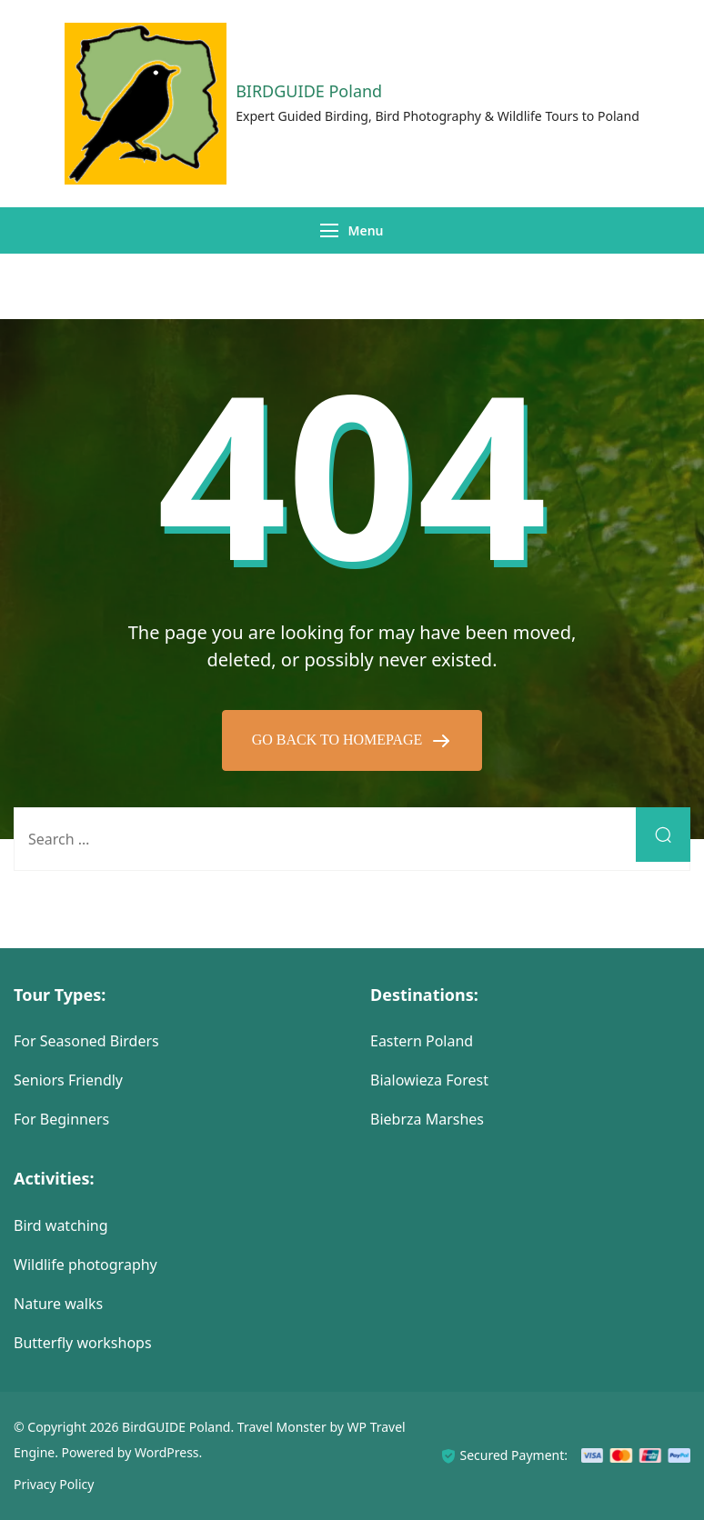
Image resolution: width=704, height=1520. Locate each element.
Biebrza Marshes (427, 1119)
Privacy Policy (54, 1484)
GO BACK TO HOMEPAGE (339, 739)
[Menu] (329, 230)
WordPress (167, 1452)
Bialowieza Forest (429, 1080)
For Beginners (61, 1119)
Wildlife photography (85, 1265)
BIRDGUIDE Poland (309, 91)
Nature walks (58, 1304)
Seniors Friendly (68, 1080)
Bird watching (61, 1225)
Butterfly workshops (83, 1343)
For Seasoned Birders (86, 1041)
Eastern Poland (421, 1041)
